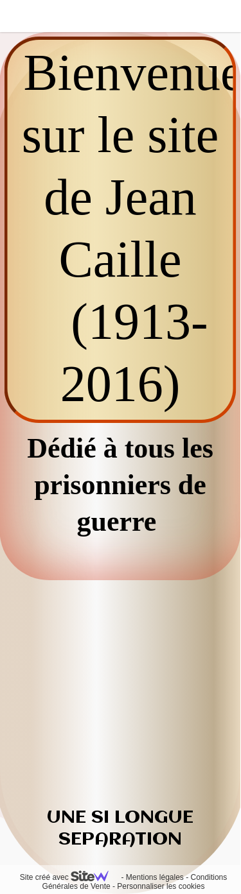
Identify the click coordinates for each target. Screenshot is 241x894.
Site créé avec (69, 877)
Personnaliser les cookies (160, 886)
